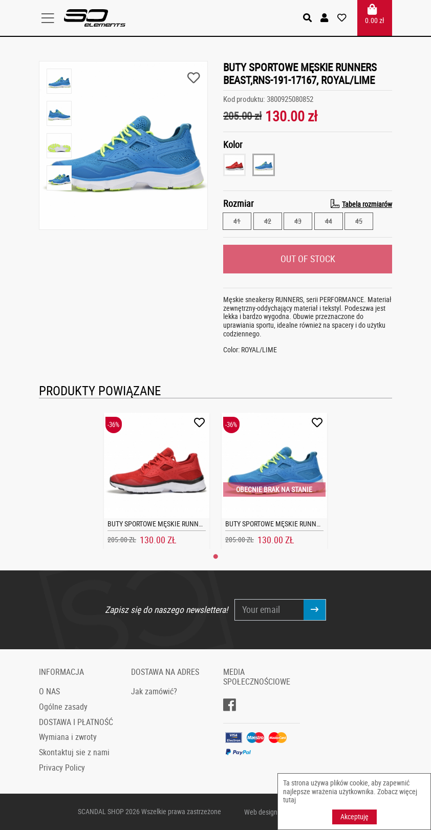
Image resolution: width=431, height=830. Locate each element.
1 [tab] (215, 556)
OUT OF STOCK (308, 258)
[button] (325, 18)
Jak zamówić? (154, 691)
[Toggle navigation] (51, 18)
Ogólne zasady (63, 706)
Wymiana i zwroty (68, 736)
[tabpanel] (156, 481)
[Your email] (269, 610)
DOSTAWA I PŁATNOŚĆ (76, 721)
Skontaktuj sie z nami (74, 752)
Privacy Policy (62, 767)
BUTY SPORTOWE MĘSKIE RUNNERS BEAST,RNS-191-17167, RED (198, 523)
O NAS (49, 691)
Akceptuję (354, 816)
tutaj (289, 799)
